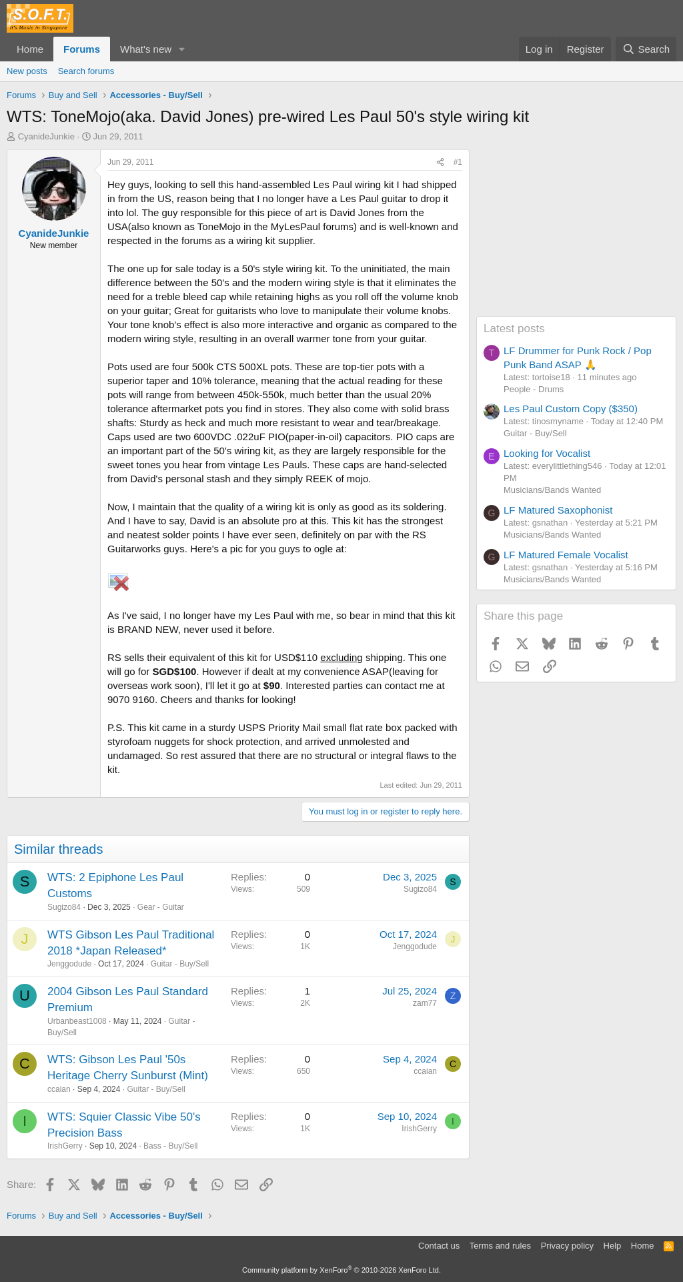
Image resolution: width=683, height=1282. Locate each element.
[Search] (646, 49)
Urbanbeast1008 (77, 1021)
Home (30, 49)
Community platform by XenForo (341, 1270)
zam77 (425, 1003)
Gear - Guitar (160, 907)
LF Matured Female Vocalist (566, 554)
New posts (27, 71)
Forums (81, 49)
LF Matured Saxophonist (558, 510)
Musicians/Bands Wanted (552, 490)
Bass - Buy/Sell (170, 1146)
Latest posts (514, 328)
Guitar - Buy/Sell (180, 964)
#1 (458, 162)
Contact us (439, 1246)
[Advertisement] (576, 232)
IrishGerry (65, 1146)
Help (613, 1246)
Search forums (86, 71)
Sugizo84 (64, 907)
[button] (182, 49)
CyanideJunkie (46, 136)
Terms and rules (500, 1246)
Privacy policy (567, 1246)
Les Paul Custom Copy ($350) (571, 408)
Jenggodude (69, 964)
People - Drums (534, 389)
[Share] (440, 162)
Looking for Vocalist (547, 453)
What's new (145, 49)
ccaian (59, 1089)
